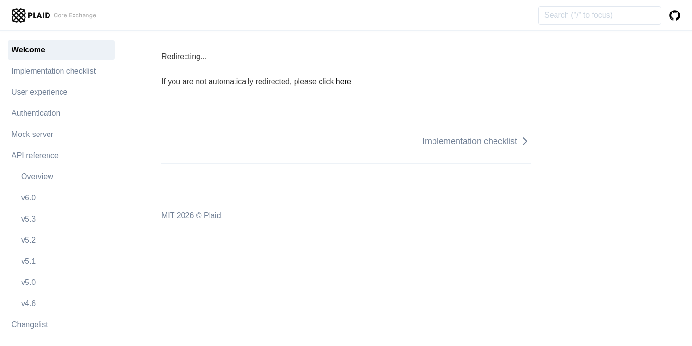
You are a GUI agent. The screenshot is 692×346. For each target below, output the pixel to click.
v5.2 (28, 240)
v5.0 (28, 282)
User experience (40, 92)
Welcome (28, 50)
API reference (35, 155)
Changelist (30, 325)
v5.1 (28, 261)
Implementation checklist (54, 71)
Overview (37, 177)
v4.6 (28, 303)
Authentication (36, 113)
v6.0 (28, 198)
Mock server (32, 134)
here (343, 81)
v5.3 (28, 219)
